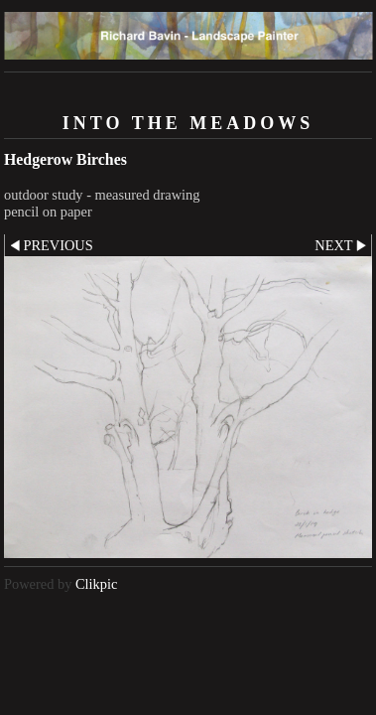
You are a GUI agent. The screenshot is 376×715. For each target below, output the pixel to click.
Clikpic (96, 584)
